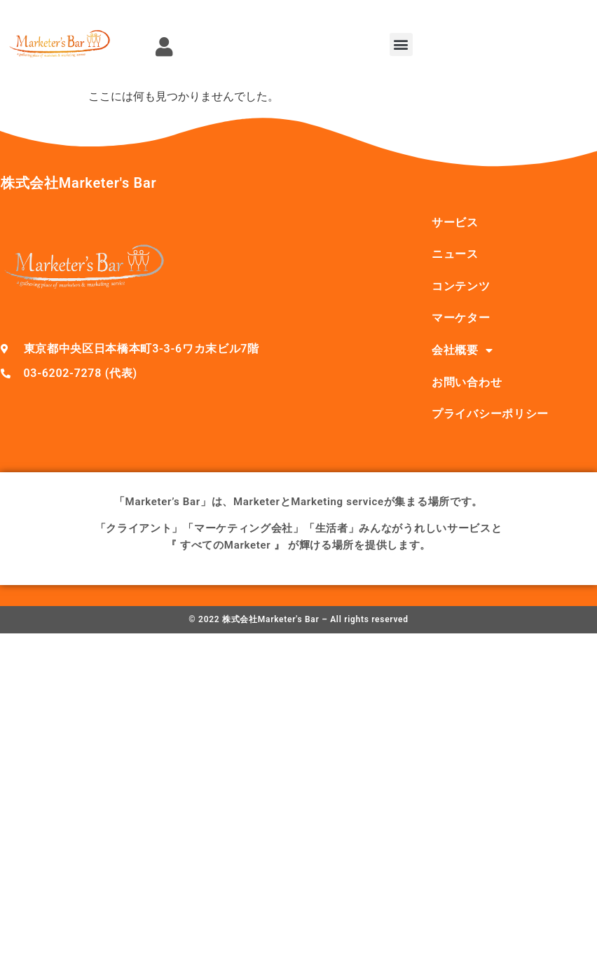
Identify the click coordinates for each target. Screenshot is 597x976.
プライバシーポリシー (490, 413)
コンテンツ (461, 286)
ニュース (455, 254)
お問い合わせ (467, 382)
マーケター (461, 317)
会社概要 (462, 350)
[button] (401, 44)
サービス (455, 222)
